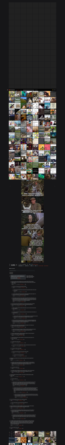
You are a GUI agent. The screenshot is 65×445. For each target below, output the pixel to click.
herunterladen (36, 175)
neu (16, 1)
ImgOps (31, 175)
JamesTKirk (24, 175)
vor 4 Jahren (20, 175)
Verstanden (56, 443)
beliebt (18, 1)
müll (20, 1)
